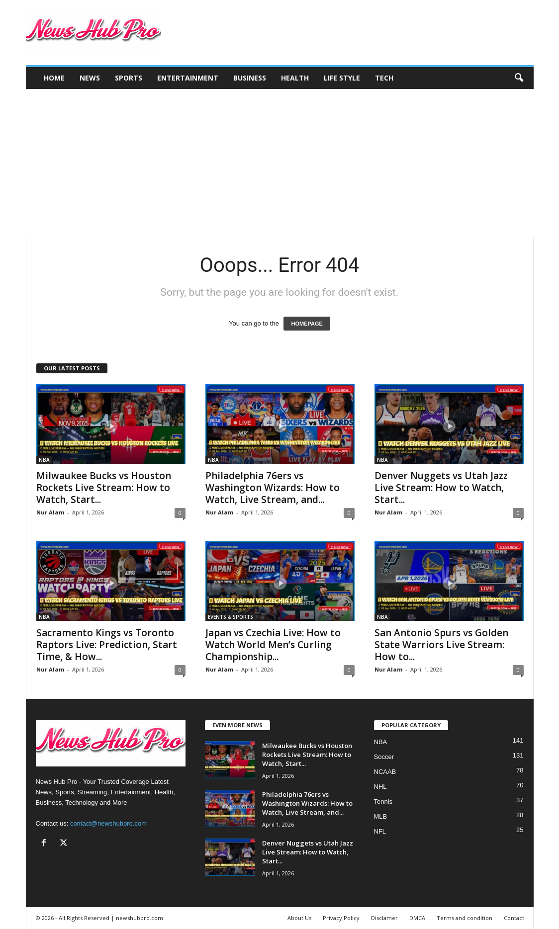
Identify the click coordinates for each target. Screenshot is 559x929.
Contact (514, 918)
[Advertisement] (280, 163)
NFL (380, 831)
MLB (380, 816)
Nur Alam (50, 512)
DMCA (417, 918)
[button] (519, 78)
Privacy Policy (341, 918)
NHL (380, 786)
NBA (44, 459)
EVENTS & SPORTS (230, 616)
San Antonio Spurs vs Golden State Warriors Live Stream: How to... (441, 644)
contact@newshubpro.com (108, 823)
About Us (299, 918)
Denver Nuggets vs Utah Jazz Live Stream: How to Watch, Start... (441, 487)
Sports (128, 78)
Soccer (384, 756)
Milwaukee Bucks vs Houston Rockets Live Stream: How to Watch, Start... (103, 487)
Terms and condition (464, 918)
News (90, 78)
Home (54, 78)
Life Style (342, 78)
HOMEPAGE (306, 324)
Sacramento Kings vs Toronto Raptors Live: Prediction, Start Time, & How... (106, 644)
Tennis (383, 801)
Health (295, 78)
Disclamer (384, 918)
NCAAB (385, 771)
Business (249, 78)
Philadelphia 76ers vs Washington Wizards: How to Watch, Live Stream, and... (272, 487)
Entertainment (187, 78)
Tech (384, 78)
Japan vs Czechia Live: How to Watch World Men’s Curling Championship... (273, 644)
